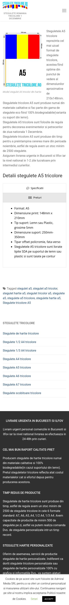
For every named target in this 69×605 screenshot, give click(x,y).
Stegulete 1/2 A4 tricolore (19, 342)
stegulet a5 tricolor (45, 288)
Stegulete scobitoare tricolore (22, 393)
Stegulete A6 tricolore (17, 376)
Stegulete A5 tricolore (17, 367)
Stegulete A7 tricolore (17, 384)
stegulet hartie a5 (14, 293)
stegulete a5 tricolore (21, 298)
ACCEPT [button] (48, 599)
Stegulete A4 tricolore (17, 359)
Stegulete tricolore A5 (17, 303)
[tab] (34, 188)
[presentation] (34, 188)
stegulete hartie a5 (48, 298)
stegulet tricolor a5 (39, 293)
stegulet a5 (24, 288)
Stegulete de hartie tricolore (21, 333)
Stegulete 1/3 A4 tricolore (19, 350)
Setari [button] (34, 599)
